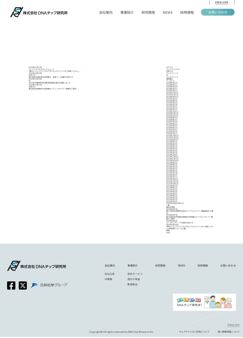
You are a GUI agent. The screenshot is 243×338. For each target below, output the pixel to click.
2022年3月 (170, 174)
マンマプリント (172, 77)
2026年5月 (170, 83)
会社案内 (110, 265)
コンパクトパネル (173, 69)
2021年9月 (170, 186)
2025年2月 (170, 108)
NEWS (181, 265)
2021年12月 (171, 180)
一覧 (168, 205)
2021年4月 (170, 195)
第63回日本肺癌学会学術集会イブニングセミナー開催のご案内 (52, 89)
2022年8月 (170, 164)
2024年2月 (170, 131)
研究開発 (160, 265)
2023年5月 (170, 147)
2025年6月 (170, 100)
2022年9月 (170, 162)
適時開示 (169, 79)
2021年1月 (170, 201)
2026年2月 (170, 89)
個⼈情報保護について (228, 332)
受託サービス (135, 274)
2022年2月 (170, 176)
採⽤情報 (203, 265)
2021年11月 (171, 182)
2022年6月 (170, 168)
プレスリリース (172, 73)
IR (167, 75)
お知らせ (169, 71)
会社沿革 (110, 274)
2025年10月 (171, 96)
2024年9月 (170, 118)
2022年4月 (170, 172)
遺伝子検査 (134, 279)
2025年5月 (170, 102)
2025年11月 (171, 94)
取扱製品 (133, 284)
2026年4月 (170, 85)
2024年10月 (171, 116)
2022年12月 (171, 157)
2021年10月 (171, 184)
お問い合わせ (217, 12)
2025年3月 (170, 106)
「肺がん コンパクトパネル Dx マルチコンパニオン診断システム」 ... (54, 71)
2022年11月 (171, 159)
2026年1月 (170, 91)
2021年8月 (170, 188)
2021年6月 (170, 192)
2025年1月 (170, 110)
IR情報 (108, 279)
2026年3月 (170, 87)
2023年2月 (170, 153)
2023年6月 (170, 145)
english (221, 2)
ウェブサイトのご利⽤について (191, 332)
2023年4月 (170, 149)
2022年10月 (171, 160)
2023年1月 (170, 155)
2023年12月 (171, 135)
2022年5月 (170, 170)
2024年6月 (170, 124)
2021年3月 (170, 197)
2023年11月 (171, 137)
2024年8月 (170, 120)
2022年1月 (170, 178)
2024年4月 (170, 128)
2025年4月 (170, 104)
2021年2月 (170, 199)
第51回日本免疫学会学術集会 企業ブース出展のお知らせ (51, 77)
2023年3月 (170, 151)
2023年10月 (171, 139)
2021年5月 (170, 194)
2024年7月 (170, 122)
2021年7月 (170, 190)
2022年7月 (170, 166)
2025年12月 (171, 93)
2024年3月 (170, 129)
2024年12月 (171, 112)
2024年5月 (170, 125)
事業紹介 (133, 265)
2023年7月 (170, 143)
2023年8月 (170, 141)
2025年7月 (170, 98)
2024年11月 (171, 114)
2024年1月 (170, 133)
